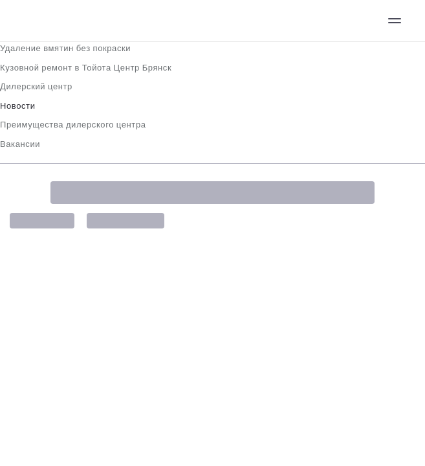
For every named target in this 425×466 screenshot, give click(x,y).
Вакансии (20, 144)
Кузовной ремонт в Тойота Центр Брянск (85, 67)
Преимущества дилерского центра (73, 124)
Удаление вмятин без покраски (65, 48)
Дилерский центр (36, 86)
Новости (18, 106)
